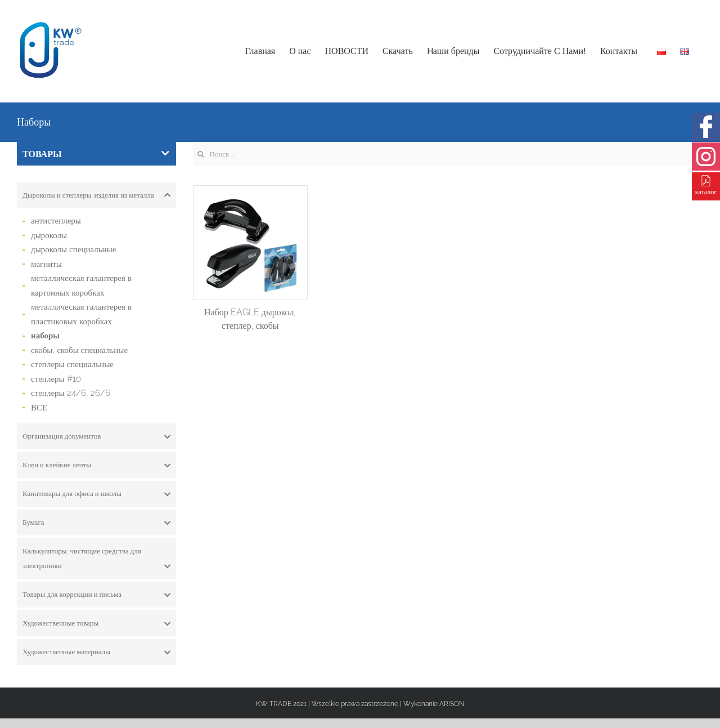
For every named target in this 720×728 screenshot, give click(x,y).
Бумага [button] (96, 522)
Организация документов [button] (96, 436)
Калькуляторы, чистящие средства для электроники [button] (96, 560)
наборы (45, 335)
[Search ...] (448, 154)
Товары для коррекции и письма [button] (96, 594)
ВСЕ (39, 408)
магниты (46, 264)
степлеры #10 (56, 379)
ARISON (451, 704)
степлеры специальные (72, 364)
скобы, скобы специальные (79, 350)
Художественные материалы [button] (96, 652)
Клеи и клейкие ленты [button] (96, 465)
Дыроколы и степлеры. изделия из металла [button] (96, 195)
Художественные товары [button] (96, 623)
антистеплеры (56, 221)
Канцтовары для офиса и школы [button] (96, 493)
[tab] (96, 195)
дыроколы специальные (73, 249)
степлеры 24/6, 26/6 (70, 393)
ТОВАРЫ (95, 154)
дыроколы (49, 235)
